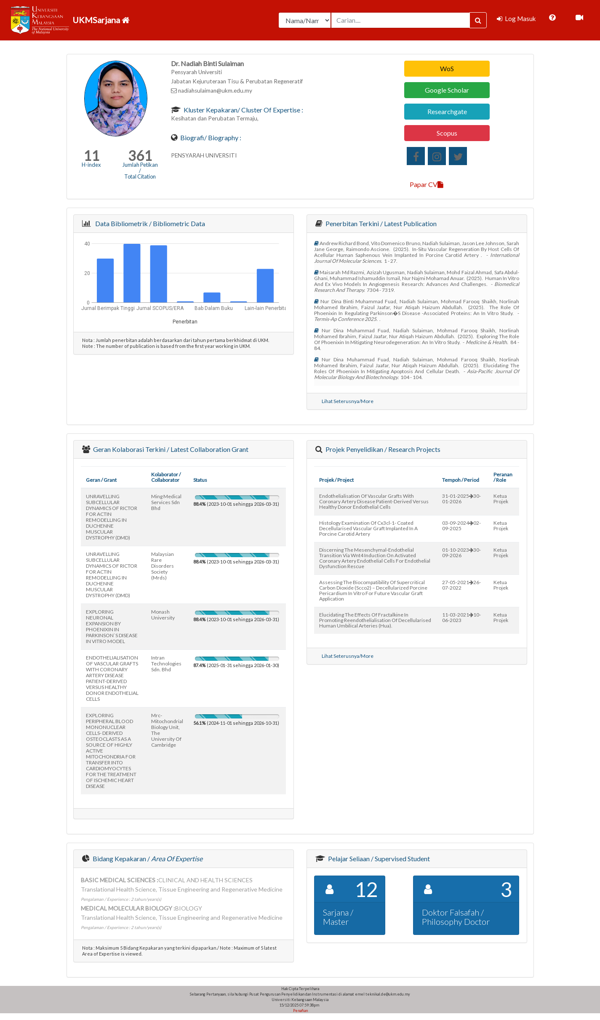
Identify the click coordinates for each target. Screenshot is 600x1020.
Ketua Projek (500, 499)
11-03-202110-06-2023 (461, 617)
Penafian (300, 1010)
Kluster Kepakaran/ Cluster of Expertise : (242, 110)
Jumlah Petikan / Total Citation (140, 170)
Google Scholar (447, 90)
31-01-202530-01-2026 (461, 499)
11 (91, 155)
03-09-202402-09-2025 (461, 525)
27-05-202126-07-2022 (461, 585)
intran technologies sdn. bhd (166, 663)
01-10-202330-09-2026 (461, 552)
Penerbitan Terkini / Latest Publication (380, 223)
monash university (163, 615)
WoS (447, 68)
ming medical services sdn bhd (166, 502)
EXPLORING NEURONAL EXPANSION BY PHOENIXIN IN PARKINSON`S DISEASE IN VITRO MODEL (112, 626)
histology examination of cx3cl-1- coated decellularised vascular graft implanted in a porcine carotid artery (368, 528)
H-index (91, 164)
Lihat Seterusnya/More (347, 401)
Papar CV (426, 184)
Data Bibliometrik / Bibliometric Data (149, 223)
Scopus (447, 133)
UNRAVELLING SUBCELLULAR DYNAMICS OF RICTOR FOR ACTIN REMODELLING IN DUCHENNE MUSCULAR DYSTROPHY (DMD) (111, 517)
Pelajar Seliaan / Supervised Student (378, 858)
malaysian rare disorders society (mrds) (162, 566)
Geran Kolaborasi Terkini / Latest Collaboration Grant (170, 449)
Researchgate (447, 111)
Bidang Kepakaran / (147, 858)
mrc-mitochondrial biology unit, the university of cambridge (167, 730)
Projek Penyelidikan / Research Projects (382, 449)
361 (140, 155)
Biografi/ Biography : (210, 138)
